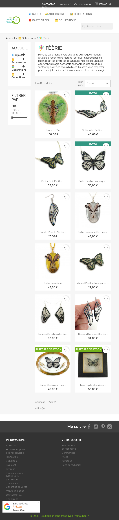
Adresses (67, 460)
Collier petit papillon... (52, 181)
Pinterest (103, 426)
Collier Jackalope (53, 283)
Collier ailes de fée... (93, 130)
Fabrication (12, 456)
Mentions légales (15, 490)
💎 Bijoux (35, 14)
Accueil (19, 48)
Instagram (109, 426)
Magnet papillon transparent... (93, 283)
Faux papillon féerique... (93, 385)
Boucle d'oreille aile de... (53, 232)
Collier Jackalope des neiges (93, 232)
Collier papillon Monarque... (93, 181)
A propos (11, 445)
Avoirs (65, 456)
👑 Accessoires (55, 14)
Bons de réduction (72, 464)
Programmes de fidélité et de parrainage (14, 476)
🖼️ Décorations (81, 14)
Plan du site (12, 498)
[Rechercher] (97, 26)
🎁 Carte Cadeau (40, 20)
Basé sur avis (19, 510)
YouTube (96, 426)
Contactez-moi (49, 5)
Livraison (10, 468)
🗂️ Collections (65, 20)
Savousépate (21, 503)
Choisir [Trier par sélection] (98, 83)
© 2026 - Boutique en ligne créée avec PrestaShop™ (59, 516)
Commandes (68, 452)
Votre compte (72, 440)
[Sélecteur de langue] (65, 4)
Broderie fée (53, 130)
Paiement (11, 464)
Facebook (89, 426)
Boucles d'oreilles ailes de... (53, 334)
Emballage (11, 460)
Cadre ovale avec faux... (53, 385)
